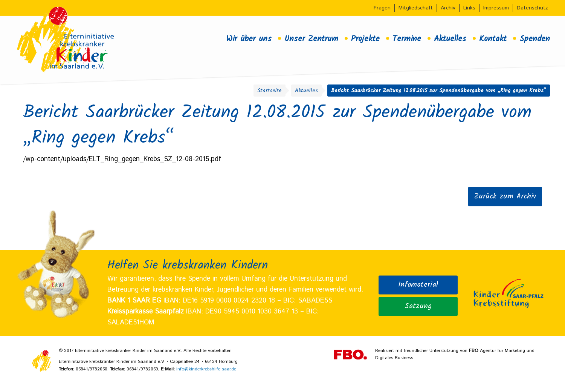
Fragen (382, 8)
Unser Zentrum (311, 38)
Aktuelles (450, 38)
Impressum (496, 8)
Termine (406, 38)
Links (469, 8)
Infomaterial (418, 284)
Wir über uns (249, 38)
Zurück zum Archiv (505, 196)
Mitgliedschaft (416, 8)
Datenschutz (532, 8)
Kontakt (493, 38)
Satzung (418, 306)
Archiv (448, 8)
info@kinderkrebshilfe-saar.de (206, 369)
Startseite (269, 90)
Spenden (534, 38)
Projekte (365, 38)
